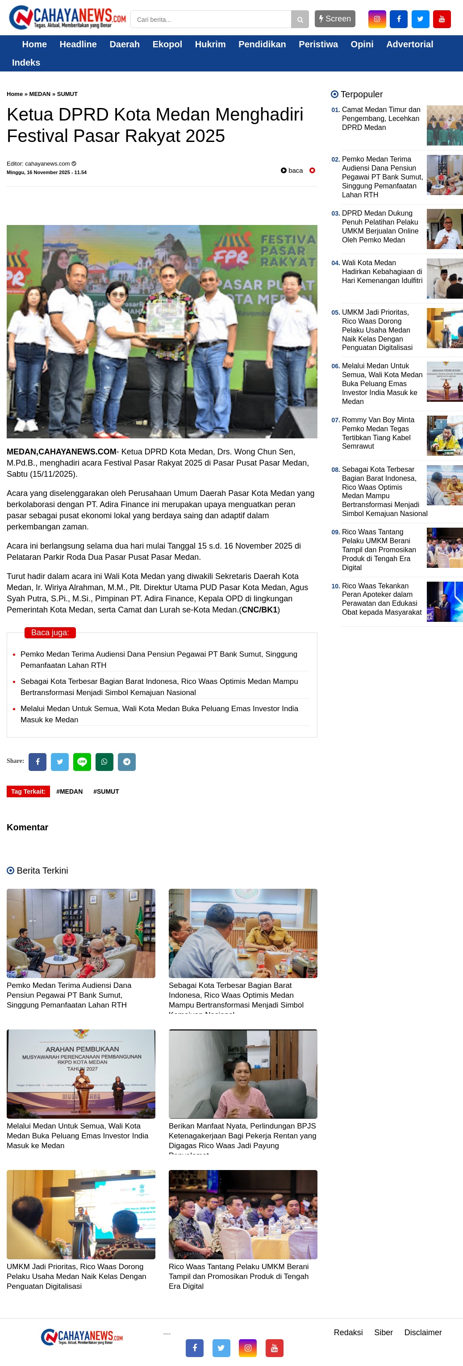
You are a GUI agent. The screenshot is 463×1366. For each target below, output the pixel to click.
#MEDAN (69, 791)
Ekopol (168, 44)
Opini (362, 44)
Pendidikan (262, 44)
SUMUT (67, 94)
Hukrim (210, 44)
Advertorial (410, 44)
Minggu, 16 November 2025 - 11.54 (47, 172)
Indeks (26, 62)
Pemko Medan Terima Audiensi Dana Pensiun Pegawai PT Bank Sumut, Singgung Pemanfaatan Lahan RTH (69, 995)
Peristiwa (318, 44)
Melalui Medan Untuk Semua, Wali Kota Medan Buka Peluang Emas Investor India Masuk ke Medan (78, 1136)
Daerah (124, 44)
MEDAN (40, 94)
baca (292, 170)
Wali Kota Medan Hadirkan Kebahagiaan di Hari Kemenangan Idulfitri (382, 271)
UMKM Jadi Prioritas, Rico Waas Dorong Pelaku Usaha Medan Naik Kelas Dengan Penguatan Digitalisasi (76, 1276)
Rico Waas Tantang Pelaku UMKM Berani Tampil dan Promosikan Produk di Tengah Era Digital (239, 1276)
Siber (383, 1332)
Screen (335, 18)
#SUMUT (106, 791)
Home (29, 44)
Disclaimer (423, 1332)
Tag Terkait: (28, 791)
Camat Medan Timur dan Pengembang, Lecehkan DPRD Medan (381, 118)
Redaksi (348, 1332)
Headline (78, 44)
